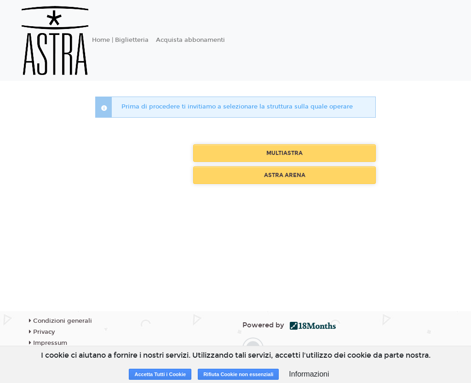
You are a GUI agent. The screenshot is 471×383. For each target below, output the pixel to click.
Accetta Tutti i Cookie (160, 374)
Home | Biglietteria (120, 40)
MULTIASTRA (284, 153)
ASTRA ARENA (284, 175)
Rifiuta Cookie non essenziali (238, 374)
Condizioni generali (60, 321)
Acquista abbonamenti (190, 40)
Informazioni (309, 374)
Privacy (42, 332)
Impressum (48, 343)
